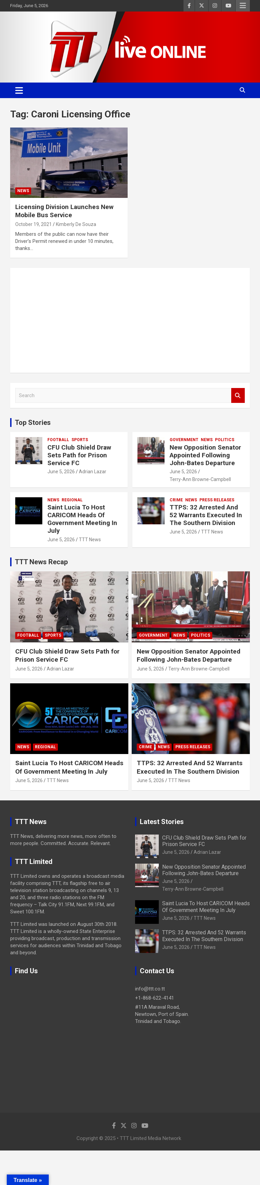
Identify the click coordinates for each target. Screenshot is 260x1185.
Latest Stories (162, 822)
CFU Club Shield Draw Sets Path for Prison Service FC (79, 455)
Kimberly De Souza (76, 224)
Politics (224, 439)
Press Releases (216, 500)
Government (184, 439)
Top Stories (33, 422)
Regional (72, 500)
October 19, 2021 (33, 224)
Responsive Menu (243, 6)
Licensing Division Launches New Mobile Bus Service (64, 211)
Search (238, 395)
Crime (176, 500)
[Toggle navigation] (19, 90)
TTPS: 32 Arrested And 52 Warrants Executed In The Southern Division (206, 515)
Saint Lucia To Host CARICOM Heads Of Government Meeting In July (82, 518)
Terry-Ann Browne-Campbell (200, 479)
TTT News (90, 539)
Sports (79, 439)
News (23, 190)
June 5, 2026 (61, 471)
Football (58, 439)
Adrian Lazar (92, 471)
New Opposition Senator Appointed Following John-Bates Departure (205, 455)
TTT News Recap (41, 562)
